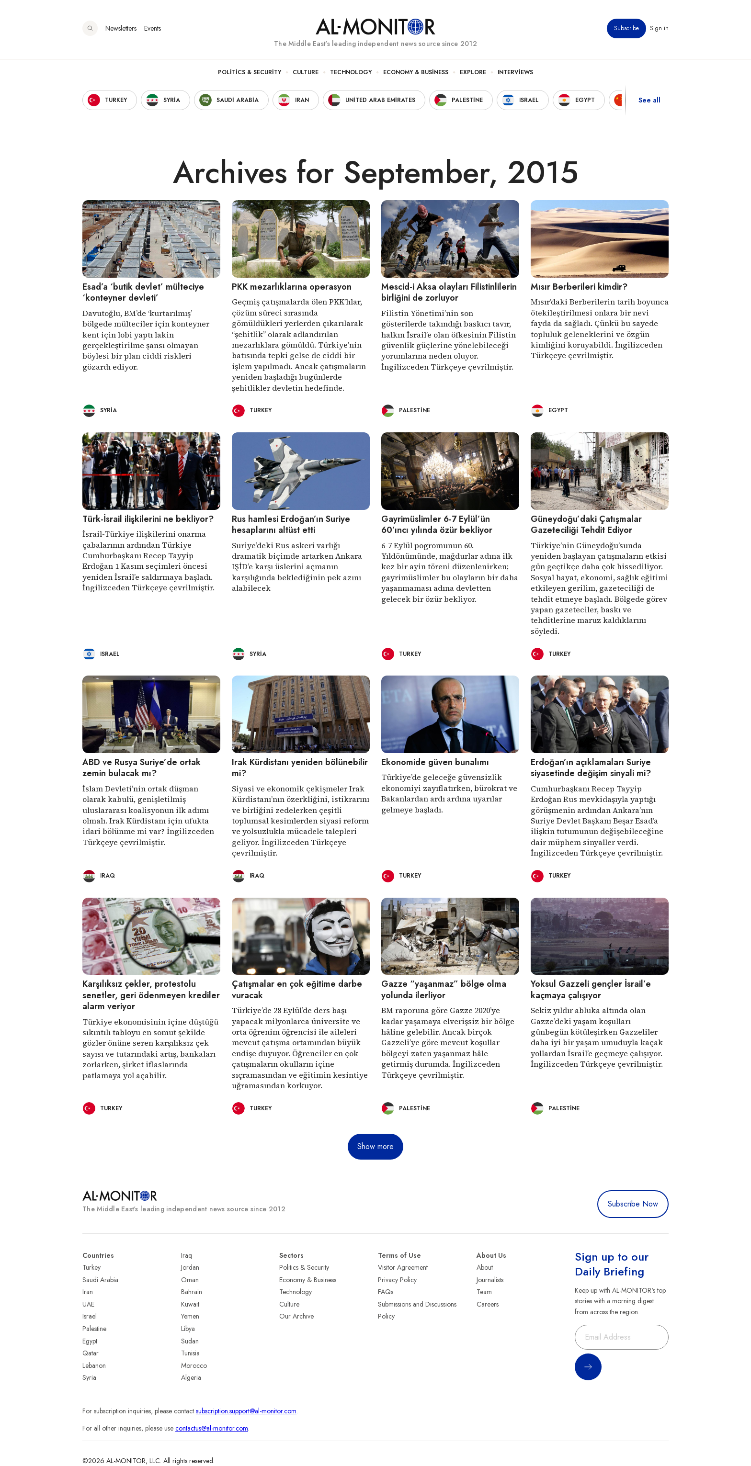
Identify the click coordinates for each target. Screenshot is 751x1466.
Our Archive (296, 1316)
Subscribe (626, 28)
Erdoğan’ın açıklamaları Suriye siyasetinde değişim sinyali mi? (591, 767)
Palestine (94, 1328)
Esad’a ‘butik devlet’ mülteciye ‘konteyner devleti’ (143, 292)
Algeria (191, 1377)
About (485, 1267)
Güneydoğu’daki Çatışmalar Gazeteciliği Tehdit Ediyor (586, 524)
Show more (375, 1146)
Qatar (90, 1353)
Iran (87, 1292)
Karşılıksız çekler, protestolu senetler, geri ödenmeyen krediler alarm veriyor (151, 995)
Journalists (490, 1280)
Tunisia (190, 1353)
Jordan (190, 1267)
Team (484, 1292)
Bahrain (191, 1292)
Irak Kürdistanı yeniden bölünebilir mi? (300, 767)
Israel (89, 1316)
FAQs (385, 1292)
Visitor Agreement (403, 1267)
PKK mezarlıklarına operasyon (292, 287)
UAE (88, 1304)
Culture (306, 72)
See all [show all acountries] (649, 100)
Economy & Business (415, 72)
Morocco (194, 1365)
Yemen (190, 1316)
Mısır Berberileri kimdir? (579, 287)
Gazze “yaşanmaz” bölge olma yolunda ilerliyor (443, 989)
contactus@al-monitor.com (211, 1428)
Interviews (515, 72)
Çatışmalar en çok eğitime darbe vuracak (297, 989)
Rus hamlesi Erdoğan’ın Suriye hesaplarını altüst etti (291, 524)
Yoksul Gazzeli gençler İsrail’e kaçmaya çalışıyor (591, 989)
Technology (351, 72)
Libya (188, 1328)
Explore (473, 72)
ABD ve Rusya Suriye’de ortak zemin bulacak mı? (141, 767)
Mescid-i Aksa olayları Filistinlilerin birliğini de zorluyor (449, 292)
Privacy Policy (397, 1280)
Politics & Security (249, 72)
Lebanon (94, 1365)
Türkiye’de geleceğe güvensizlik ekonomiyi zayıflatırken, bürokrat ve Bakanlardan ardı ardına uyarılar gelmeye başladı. (449, 793)
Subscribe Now (633, 1203)
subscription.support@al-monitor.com (246, 1411)
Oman (190, 1280)
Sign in (659, 28)
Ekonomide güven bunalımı (435, 762)
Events (152, 28)
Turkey (91, 1267)
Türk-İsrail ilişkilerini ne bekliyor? (148, 519)
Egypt (89, 1341)
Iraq (186, 1255)
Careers (488, 1304)
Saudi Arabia (100, 1280)
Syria (89, 1377)
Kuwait (190, 1304)
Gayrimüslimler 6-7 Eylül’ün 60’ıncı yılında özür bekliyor (436, 524)
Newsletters (121, 28)
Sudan (190, 1341)
